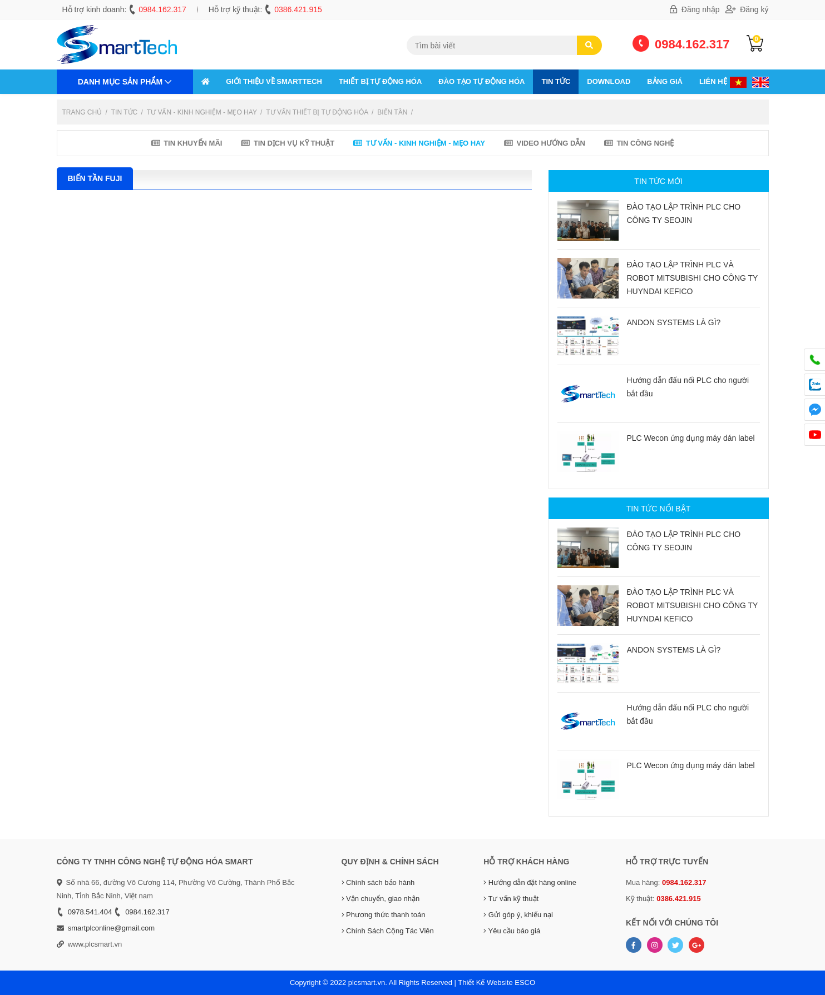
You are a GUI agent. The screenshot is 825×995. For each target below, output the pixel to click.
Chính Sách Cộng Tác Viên (388, 931)
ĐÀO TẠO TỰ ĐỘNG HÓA (481, 81)
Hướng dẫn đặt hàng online (529, 882)
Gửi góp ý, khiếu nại (518, 915)
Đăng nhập (695, 9)
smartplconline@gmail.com (111, 928)
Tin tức (555, 81)
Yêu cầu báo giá (511, 931)
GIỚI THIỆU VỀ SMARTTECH (274, 81)
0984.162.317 (162, 9)
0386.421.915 (298, 9)
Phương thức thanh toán (384, 915)
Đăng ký (747, 9)
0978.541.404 (90, 912)
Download (608, 81)
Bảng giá (665, 81)
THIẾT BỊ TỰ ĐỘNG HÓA (380, 81)
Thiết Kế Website (485, 982)
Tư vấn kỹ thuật (511, 898)
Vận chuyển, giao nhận (381, 898)
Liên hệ (713, 81)
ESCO (525, 982)
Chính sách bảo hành (378, 882)
